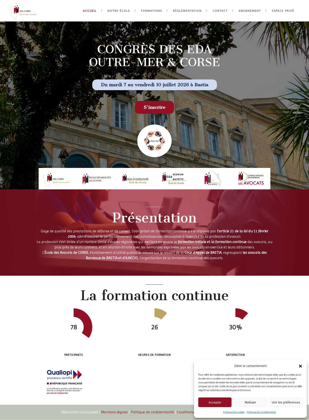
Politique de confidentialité (152, 412)
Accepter (215, 402)
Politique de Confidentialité (261, 412)
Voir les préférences (286, 402)
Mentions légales (114, 412)
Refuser (250, 402)
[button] (300, 366)
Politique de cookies (234, 412)
